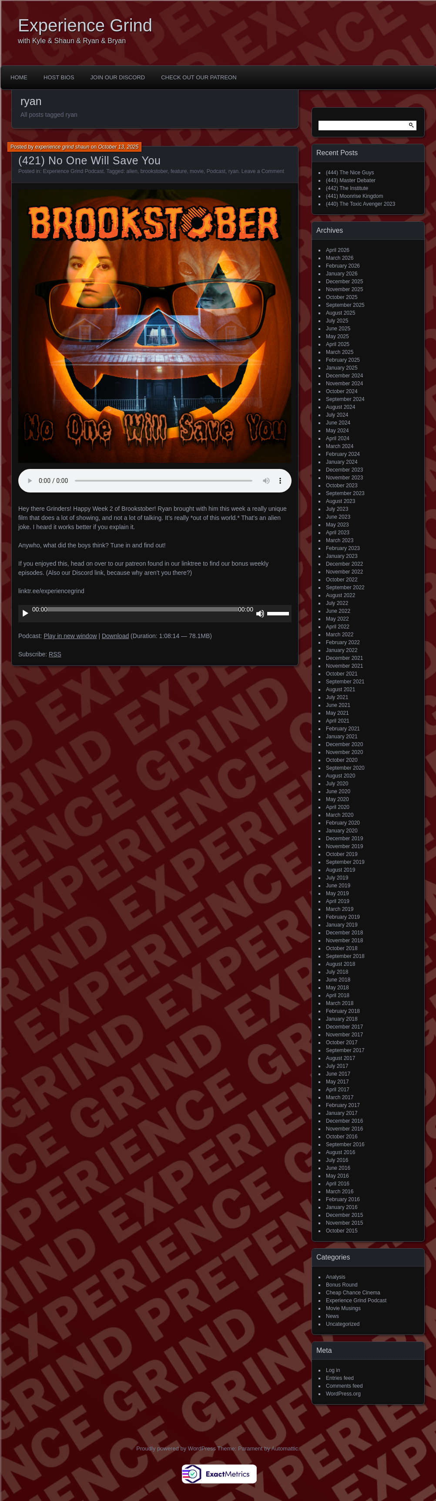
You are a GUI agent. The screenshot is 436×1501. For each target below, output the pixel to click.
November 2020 (344, 752)
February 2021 (343, 729)
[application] (155, 613)
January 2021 (342, 737)
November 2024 (344, 383)
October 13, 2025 (118, 147)
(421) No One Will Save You (89, 160)
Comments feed (344, 1386)
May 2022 (337, 619)
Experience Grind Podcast (73, 171)
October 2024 (342, 391)
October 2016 (342, 1137)
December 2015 (344, 1215)
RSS (55, 654)
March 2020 (339, 815)
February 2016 (343, 1199)
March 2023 (339, 540)
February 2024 (343, 454)
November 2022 (344, 572)
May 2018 (337, 988)
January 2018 (342, 1019)
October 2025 (342, 297)
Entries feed (340, 1378)
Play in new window (70, 635)
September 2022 (345, 587)
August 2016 (340, 1152)
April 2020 (337, 807)
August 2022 (340, 595)
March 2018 (339, 1003)
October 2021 (342, 674)
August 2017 (340, 1058)
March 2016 (339, 1192)
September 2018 (345, 956)
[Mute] (260, 613)
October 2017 (342, 1042)
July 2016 (337, 1160)
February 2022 (343, 642)
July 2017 (337, 1066)
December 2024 (344, 376)
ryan (233, 171)
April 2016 (337, 1184)
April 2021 (337, 721)
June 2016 (338, 1168)
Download (115, 635)
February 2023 (343, 548)
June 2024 (338, 423)
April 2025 (337, 344)
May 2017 (337, 1082)
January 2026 (342, 274)
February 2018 (343, 1011)
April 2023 (337, 533)
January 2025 (342, 368)
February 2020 (343, 823)
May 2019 (337, 893)
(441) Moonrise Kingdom (354, 196)
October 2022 (342, 580)
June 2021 (338, 705)
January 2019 (342, 925)
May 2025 (337, 336)
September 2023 (345, 493)
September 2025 (345, 305)
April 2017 (337, 1090)
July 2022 (337, 603)
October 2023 (342, 485)
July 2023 (337, 509)
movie (197, 171)
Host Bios (59, 77)
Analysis (335, 1277)
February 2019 (343, 917)
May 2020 (337, 799)
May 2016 (337, 1176)
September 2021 (345, 682)
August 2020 (340, 776)
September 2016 (345, 1144)
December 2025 (344, 281)
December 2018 (344, 933)
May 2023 (337, 525)
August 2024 (340, 407)
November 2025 (344, 289)
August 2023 (340, 501)
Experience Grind (85, 25)
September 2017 (345, 1050)
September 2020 (345, 768)
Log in (333, 1370)
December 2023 (344, 470)
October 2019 (342, 854)
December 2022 (344, 564)
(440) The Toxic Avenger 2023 (360, 204)
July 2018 (337, 972)
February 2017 (343, 1105)
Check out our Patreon (198, 77)
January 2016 (342, 1207)
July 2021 (337, 697)
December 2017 (344, 1027)
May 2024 (337, 431)
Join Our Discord (118, 77)
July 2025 (337, 321)
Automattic (285, 1448)
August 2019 (340, 870)
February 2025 (343, 360)
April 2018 (337, 995)
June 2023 (338, 517)
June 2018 (338, 980)
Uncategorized (342, 1324)
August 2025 (340, 313)
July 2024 (337, 415)
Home (18, 77)
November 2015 (344, 1223)
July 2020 (337, 784)
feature (179, 171)
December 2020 (344, 744)
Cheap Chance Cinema (353, 1293)
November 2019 (344, 846)
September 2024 (345, 399)
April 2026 (337, 250)
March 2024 (339, 446)
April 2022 (337, 627)
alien (132, 171)
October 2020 (342, 760)
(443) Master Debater (351, 180)
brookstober (154, 171)
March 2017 (339, 1097)
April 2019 (337, 901)
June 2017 (338, 1074)
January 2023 (342, 556)
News (332, 1316)
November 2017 (344, 1035)
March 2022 (339, 635)
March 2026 (339, 258)
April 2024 (337, 438)
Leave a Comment (262, 171)
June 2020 (338, 791)
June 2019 (338, 886)
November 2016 (344, 1129)
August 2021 (340, 689)
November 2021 (344, 666)
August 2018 (340, 964)
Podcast (216, 171)
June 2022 (338, 611)
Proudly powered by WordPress (176, 1448)
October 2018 (342, 948)
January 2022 (342, 650)
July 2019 (337, 878)
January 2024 (342, 462)
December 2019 (344, 838)
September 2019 (345, 862)
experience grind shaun (62, 147)
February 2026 (343, 266)
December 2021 (344, 658)
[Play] (25, 613)
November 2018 (344, 940)
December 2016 (344, 1121)
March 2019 (339, 909)
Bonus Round (342, 1285)
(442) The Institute (347, 188)
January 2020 (342, 831)
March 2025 (339, 352)
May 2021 (337, 713)
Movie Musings (343, 1308)
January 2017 (342, 1113)
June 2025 (338, 329)
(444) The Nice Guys (350, 173)
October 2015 (342, 1231)
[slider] (142, 609)
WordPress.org (343, 1394)
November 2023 (344, 478)
